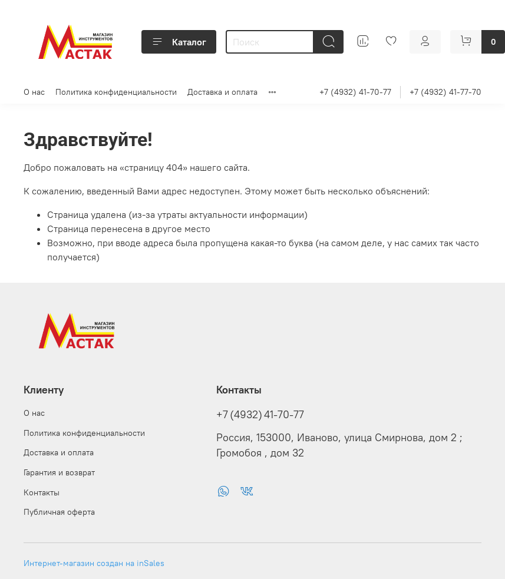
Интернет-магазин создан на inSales (94, 563)
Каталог (178, 42)
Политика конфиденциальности (116, 92)
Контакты (42, 492)
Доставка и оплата (222, 92)
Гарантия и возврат (59, 472)
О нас (34, 92)
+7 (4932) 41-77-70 (445, 92)
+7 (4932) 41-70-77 (355, 92)
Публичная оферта (59, 512)
